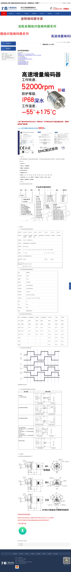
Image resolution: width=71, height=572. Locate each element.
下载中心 (42, 13)
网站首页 (15, 553)
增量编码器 (68, 42)
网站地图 (68, 3)
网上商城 (57, 13)
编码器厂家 (22, 540)
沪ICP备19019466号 (22, 563)
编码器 (25, 540)
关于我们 (11, 13)
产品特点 (26, 13)
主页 (61, 42)
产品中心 (18, 13)
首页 (4, 13)
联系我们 (64, 3)
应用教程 (34, 13)
